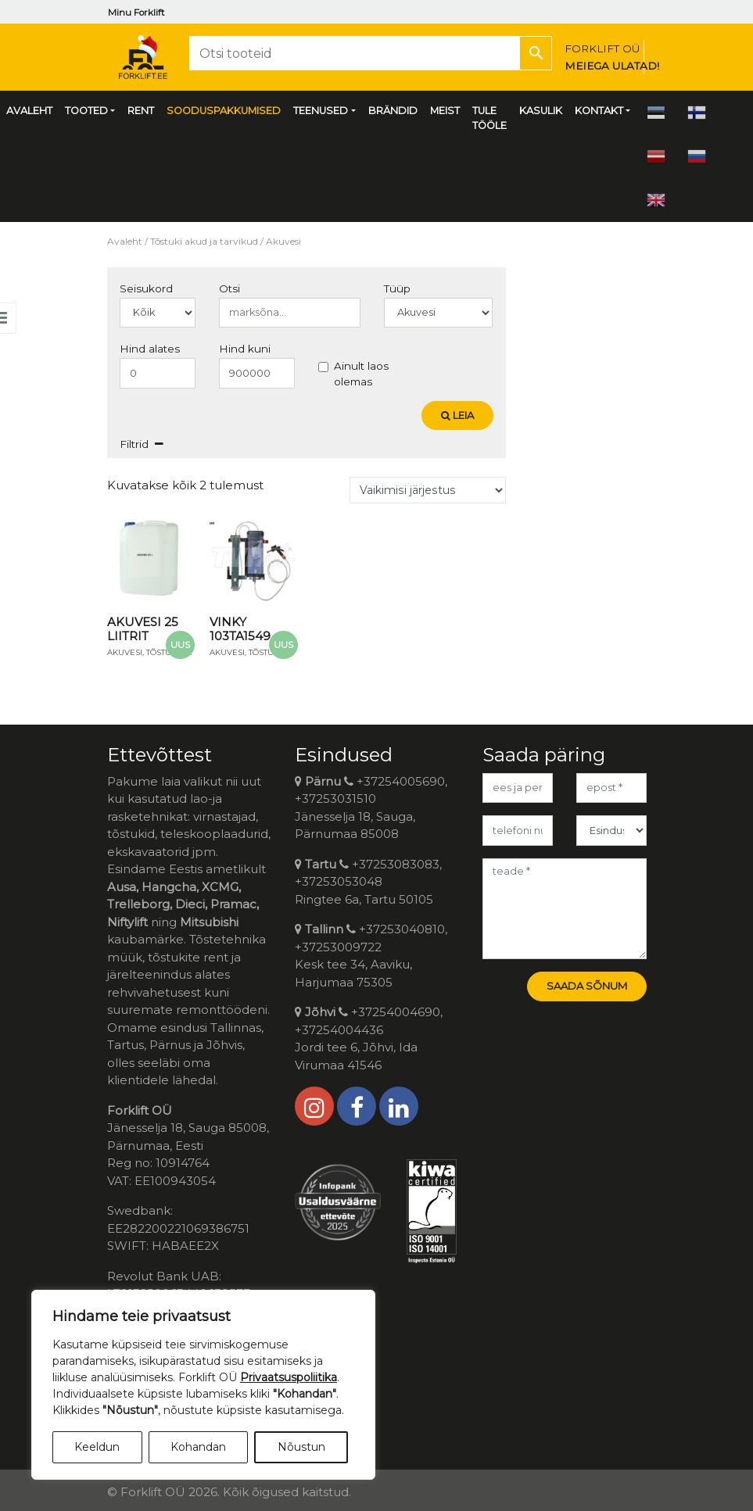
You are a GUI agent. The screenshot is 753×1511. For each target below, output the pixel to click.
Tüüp (397, 288)
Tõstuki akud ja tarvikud (204, 241)
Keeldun (97, 1447)
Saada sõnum (587, 985)
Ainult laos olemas (361, 374)
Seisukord (146, 288)
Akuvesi (124, 652)
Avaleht (124, 241)
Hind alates (150, 348)
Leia (457, 415)
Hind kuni (245, 348)
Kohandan (198, 1447)
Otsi (229, 288)
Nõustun (301, 1447)
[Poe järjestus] (428, 490)
